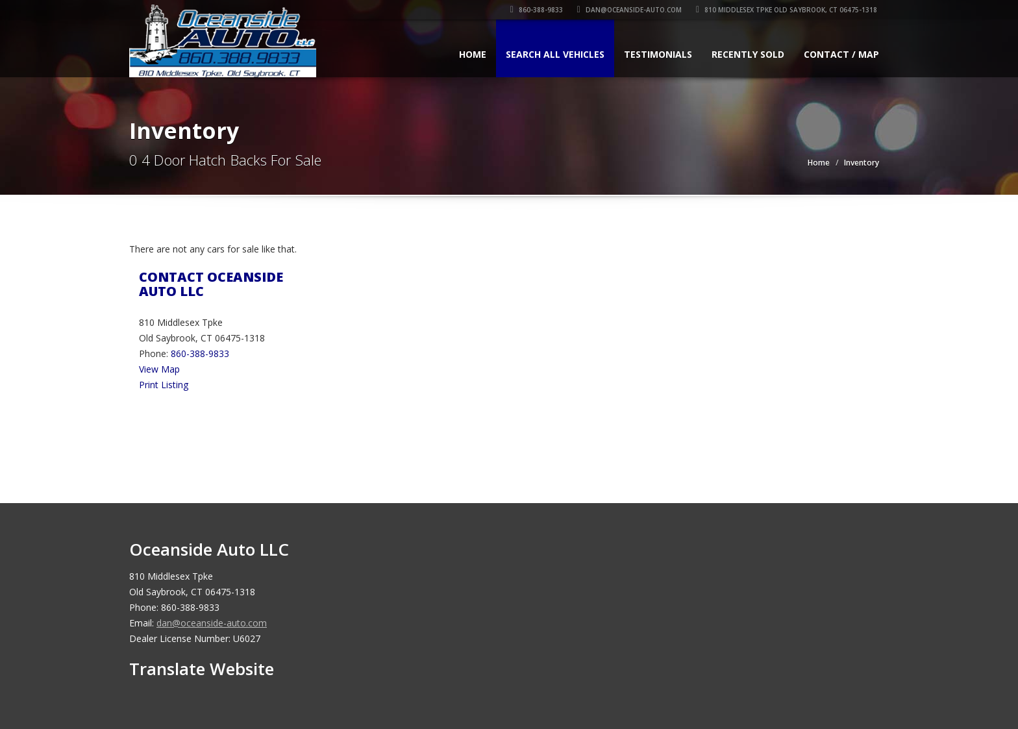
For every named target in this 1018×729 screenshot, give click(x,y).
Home (472, 54)
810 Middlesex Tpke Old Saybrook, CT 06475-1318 (788, 9)
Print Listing (163, 384)
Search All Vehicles (555, 54)
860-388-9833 (538, 9)
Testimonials (658, 54)
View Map (159, 369)
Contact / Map (841, 54)
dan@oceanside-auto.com (631, 9)
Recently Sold (748, 54)
